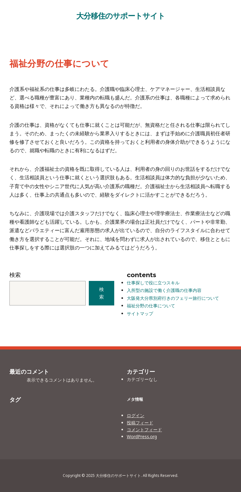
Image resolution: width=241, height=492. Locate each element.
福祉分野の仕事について (151, 306)
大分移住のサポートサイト (120, 15)
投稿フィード (140, 423)
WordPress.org (142, 436)
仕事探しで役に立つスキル (153, 283)
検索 (15, 274)
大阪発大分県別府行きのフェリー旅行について (173, 298)
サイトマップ (140, 313)
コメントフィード (144, 430)
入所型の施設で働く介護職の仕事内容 (164, 290)
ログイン (135, 415)
